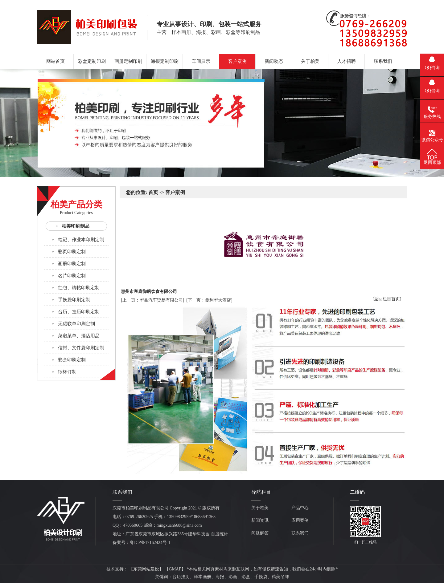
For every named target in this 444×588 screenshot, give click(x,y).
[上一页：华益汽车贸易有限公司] (152, 300)
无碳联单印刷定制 (76, 323)
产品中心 (300, 507)
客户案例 (175, 192)
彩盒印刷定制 (72, 359)
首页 (153, 192)
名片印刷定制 (72, 275)
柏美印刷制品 (75, 226)
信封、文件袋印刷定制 (81, 347)
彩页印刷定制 (72, 251)
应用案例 (300, 520)
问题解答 (260, 533)
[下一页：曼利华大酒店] (209, 300)
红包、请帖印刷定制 (79, 287)
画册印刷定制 (72, 263)
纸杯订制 (67, 371)
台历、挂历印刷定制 (79, 311)
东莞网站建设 (146, 569)
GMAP (175, 569)
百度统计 (219, 534)
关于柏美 (260, 507)
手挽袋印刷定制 (74, 299)
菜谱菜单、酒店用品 (79, 335)
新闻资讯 (260, 520)
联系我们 (300, 533)
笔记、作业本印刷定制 (81, 239)
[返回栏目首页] (386, 299)
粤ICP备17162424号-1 (150, 542)
